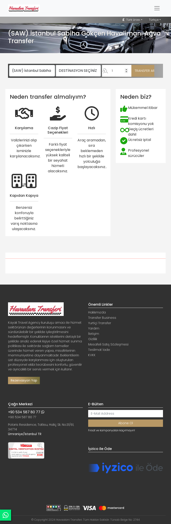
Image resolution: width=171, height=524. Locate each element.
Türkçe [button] (154, 20)
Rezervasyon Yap (24, 380)
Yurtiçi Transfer (99, 323)
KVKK (92, 355)
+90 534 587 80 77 (26, 412)
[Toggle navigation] (157, 8)
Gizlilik (92, 339)
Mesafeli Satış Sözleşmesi (108, 344)
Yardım (93, 328)
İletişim (93, 333)
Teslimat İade (99, 349)
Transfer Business (102, 317)
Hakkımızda (97, 312)
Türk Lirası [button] (131, 20)
